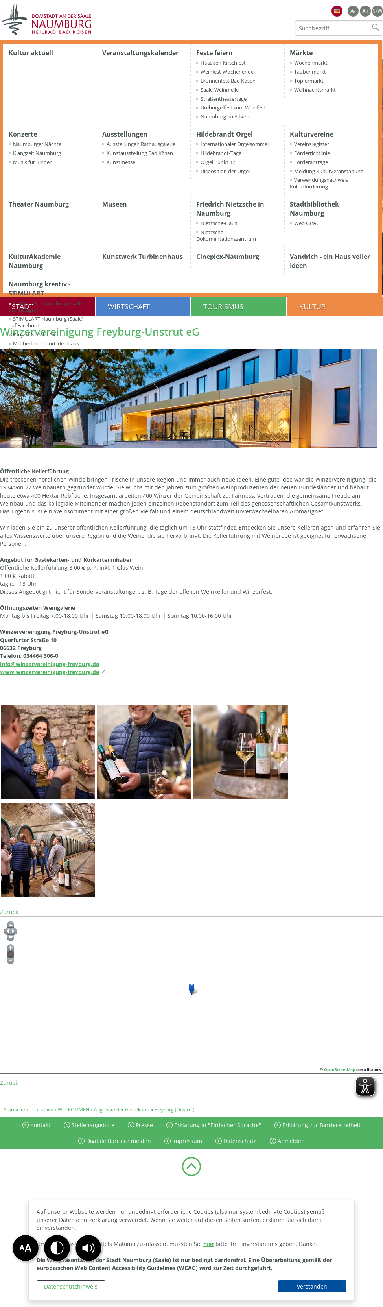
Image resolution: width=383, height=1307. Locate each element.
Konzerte (23, 134)
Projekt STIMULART (35, 334)
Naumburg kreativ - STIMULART (39, 288)
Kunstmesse (121, 162)
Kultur (312, 306)
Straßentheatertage (224, 98)
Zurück (9, 912)
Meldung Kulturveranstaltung (328, 171)
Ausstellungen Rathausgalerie (141, 144)
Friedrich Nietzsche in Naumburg (230, 209)
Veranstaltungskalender (140, 52)
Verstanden (312, 1286)
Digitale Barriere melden (118, 1141)
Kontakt (39, 1125)
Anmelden (290, 1141)
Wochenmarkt (311, 62)
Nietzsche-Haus (219, 223)
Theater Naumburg (39, 204)
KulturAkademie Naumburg (35, 261)
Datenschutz (239, 1141)
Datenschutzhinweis (71, 1286)
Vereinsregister (311, 144)
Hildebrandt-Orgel (224, 134)
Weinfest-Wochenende (227, 71)
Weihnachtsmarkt (315, 89)
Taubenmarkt (310, 71)
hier (208, 1244)
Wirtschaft (129, 306)
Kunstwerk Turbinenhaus (142, 256)
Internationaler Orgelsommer (235, 144)
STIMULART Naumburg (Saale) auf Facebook (46, 322)
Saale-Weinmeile (220, 89)
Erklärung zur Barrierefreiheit (321, 1125)
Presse (143, 1125)
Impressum (186, 1141)
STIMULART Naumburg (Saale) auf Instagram (46, 307)
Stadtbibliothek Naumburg (314, 209)
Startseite (14, 1109)
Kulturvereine (311, 134)
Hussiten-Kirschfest (223, 62)
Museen (114, 204)
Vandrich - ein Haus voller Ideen (330, 261)
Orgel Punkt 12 (218, 162)
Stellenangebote (92, 1125)
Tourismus (223, 306)
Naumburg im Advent (226, 116)
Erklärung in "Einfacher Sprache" (217, 1125)
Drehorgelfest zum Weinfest (233, 107)
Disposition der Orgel (225, 171)
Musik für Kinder (32, 162)
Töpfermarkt (309, 80)
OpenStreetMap (339, 1069)
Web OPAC (306, 223)
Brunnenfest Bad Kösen (228, 80)
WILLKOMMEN (73, 1109)
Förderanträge (311, 162)
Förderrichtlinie (312, 153)
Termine (22, 358)
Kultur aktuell (31, 52)
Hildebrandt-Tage (221, 153)
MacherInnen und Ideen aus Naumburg (44, 347)
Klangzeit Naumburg (37, 153)
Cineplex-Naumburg (227, 256)
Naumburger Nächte (37, 144)
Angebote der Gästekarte (121, 1109)
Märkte (301, 52)
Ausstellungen (124, 134)
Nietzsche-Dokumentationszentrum (226, 235)
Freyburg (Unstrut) (174, 1109)
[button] (88, 1248)
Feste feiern (214, 52)
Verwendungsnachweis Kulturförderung (319, 183)
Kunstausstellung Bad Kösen (140, 153)
